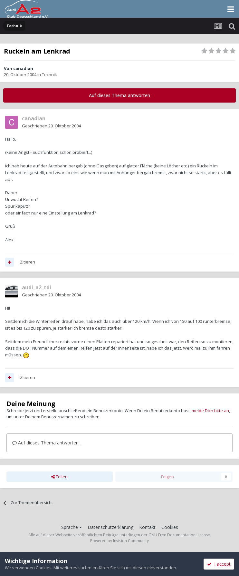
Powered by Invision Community (119, 540)
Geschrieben (51, 126)
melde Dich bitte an (210, 410)
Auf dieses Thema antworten (119, 95)
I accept (219, 564)
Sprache (71, 527)
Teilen (59, 477)
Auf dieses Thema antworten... (46, 443)
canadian (23, 68)
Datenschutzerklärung (110, 527)
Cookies (169, 527)
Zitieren (27, 262)
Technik (49, 74)
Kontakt (147, 527)
